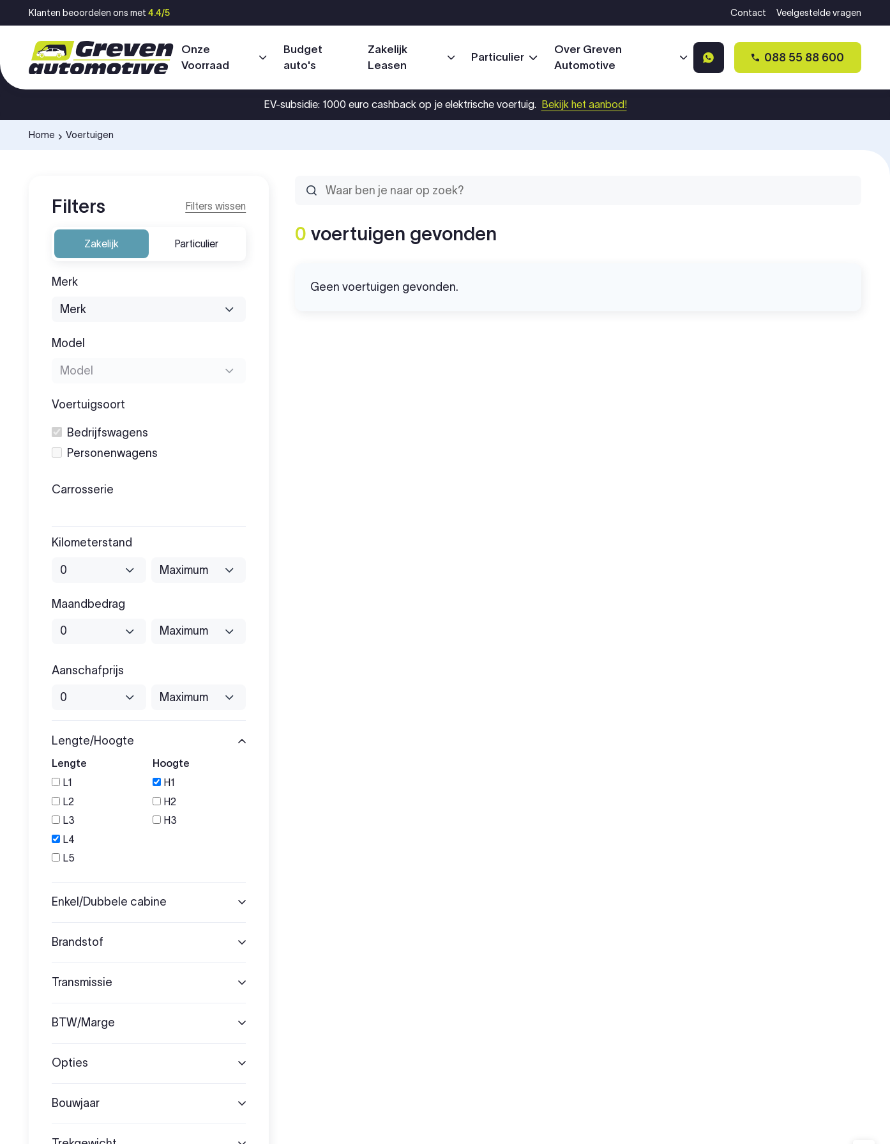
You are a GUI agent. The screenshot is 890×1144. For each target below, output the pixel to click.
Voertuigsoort (88, 405)
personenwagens (105, 453)
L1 (62, 782)
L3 (63, 820)
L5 (63, 858)
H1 (164, 782)
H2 (164, 801)
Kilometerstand (92, 543)
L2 (63, 801)
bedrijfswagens (100, 433)
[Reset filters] (215, 206)
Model (68, 343)
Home (42, 134)
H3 (165, 820)
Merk (65, 282)
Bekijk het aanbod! (584, 104)
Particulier (196, 243)
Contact (748, 13)
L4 (63, 839)
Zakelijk (101, 243)
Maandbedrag (88, 604)
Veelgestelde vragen (818, 13)
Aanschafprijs (88, 671)
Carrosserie (83, 490)
